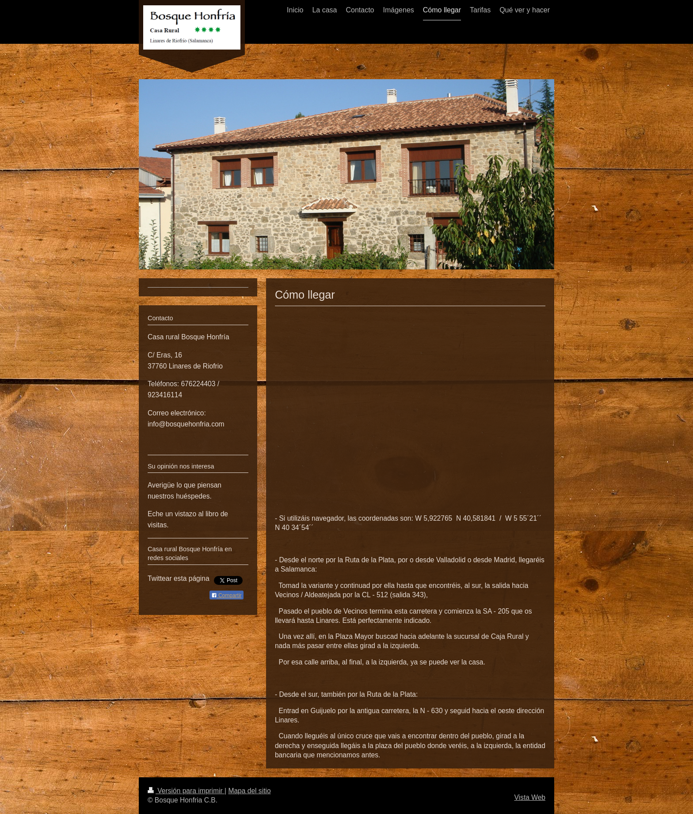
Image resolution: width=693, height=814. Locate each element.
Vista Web (530, 797)
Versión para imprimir (186, 791)
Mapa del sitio (249, 791)
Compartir (226, 595)
